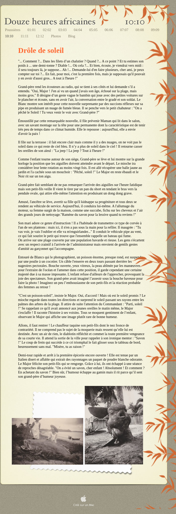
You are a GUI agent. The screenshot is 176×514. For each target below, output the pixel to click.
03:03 (62, 30)
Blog (71, 36)
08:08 (140, 30)
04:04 (78, 30)
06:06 (109, 30)
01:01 (31, 30)
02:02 (47, 30)
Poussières (13, 30)
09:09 (155, 30)
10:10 (9, 36)
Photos (56, 36)
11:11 (24, 36)
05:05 (93, 30)
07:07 (124, 30)
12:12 (40, 36)
